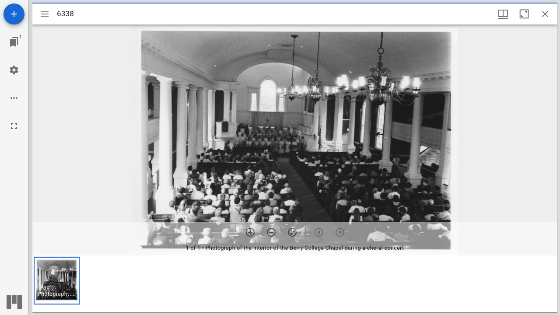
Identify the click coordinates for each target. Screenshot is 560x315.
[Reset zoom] (292, 232)
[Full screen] (14, 126)
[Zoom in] (250, 232)
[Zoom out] (271, 232)
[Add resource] (14, 14)
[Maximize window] (524, 14)
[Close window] (545, 14)
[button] (56, 280)
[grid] (294, 284)
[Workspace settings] (14, 70)
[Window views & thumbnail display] (503, 14)
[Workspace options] (14, 98)
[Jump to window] (14, 42)
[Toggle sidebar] (44, 14)
